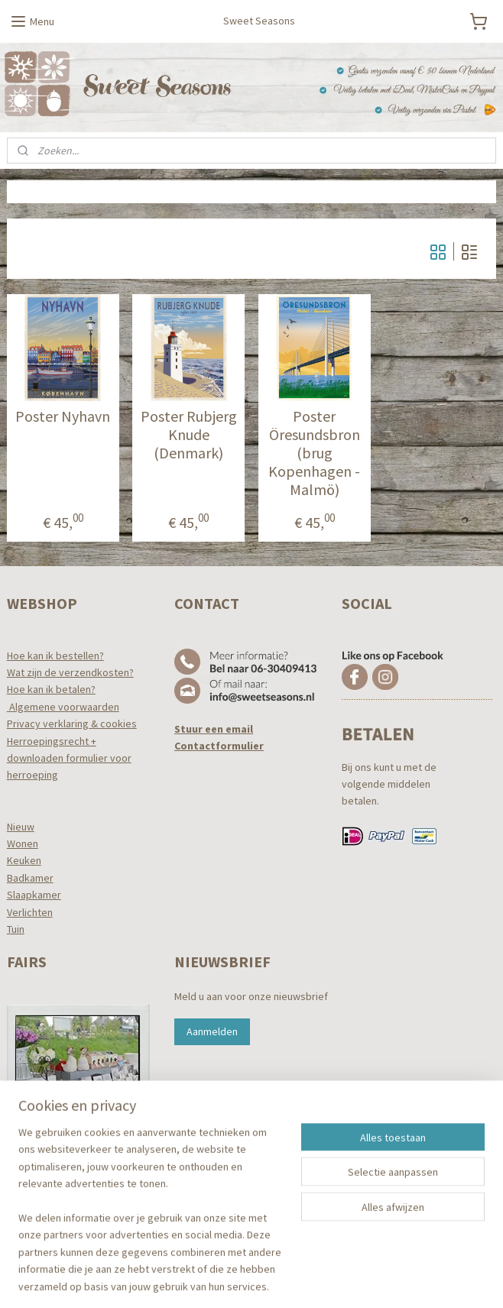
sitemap (206, 1279)
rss (231, 1279)
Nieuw (20, 827)
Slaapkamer (34, 895)
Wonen (22, 843)
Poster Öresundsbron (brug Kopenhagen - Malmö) (314, 454)
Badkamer (30, 878)
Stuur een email (213, 729)
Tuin (15, 929)
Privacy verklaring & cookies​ (72, 723)
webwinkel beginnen (278, 1279)
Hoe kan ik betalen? (51, 689)
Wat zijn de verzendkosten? (70, 672)
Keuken (24, 860)
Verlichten (30, 912)
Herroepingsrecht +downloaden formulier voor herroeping (69, 758)
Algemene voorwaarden (63, 707)
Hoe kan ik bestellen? (55, 655)
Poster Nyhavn (62, 417)
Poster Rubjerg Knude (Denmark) (189, 435)
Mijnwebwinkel (388, 1279)
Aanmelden (212, 1031)
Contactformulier (219, 746)
